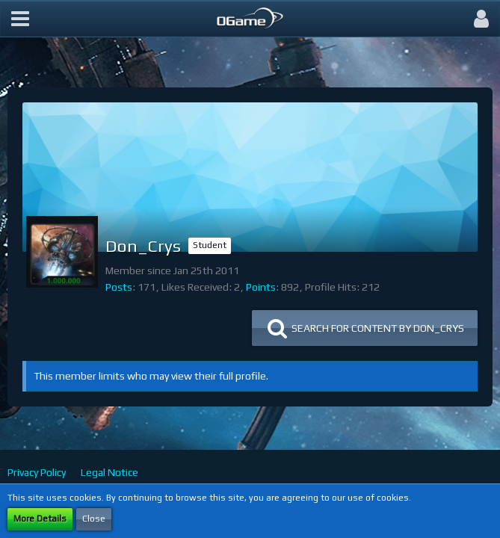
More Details (40, 518)
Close (93, 518)
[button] (20, 19)
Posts (118, 287)
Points (261, 287)
